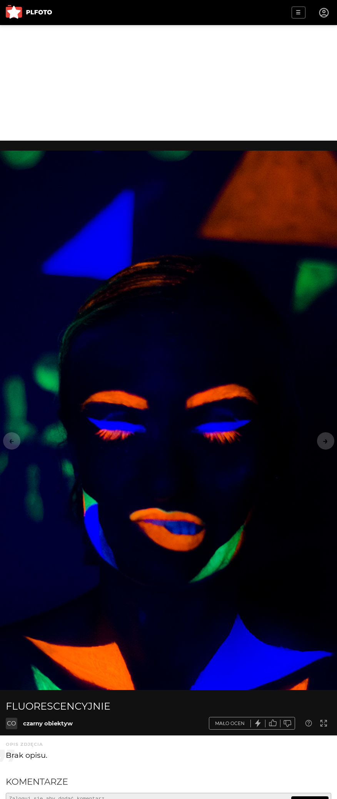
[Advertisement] (168, 83)
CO (11, 723)
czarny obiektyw (48, 723)
